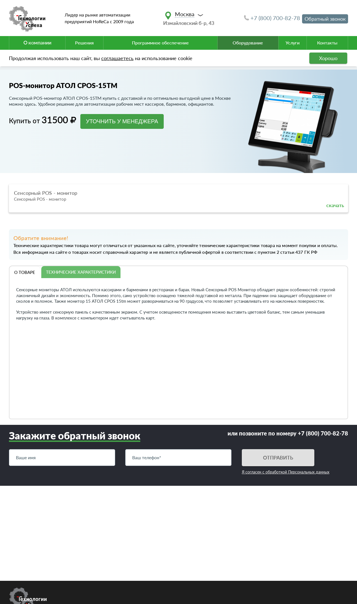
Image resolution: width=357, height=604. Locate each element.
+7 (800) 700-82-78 (272, 18)
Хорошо (328, 58)
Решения (84, 42)
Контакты (327, 42)
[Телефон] (178, 457)
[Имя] (62, 457)
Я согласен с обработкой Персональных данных (285, 472)
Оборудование (248, 42)
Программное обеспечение (160, 42)
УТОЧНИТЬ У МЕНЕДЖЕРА (122, 121)
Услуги (293, 42)
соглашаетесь (117, 58)
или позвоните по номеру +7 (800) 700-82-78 (288, 433)
